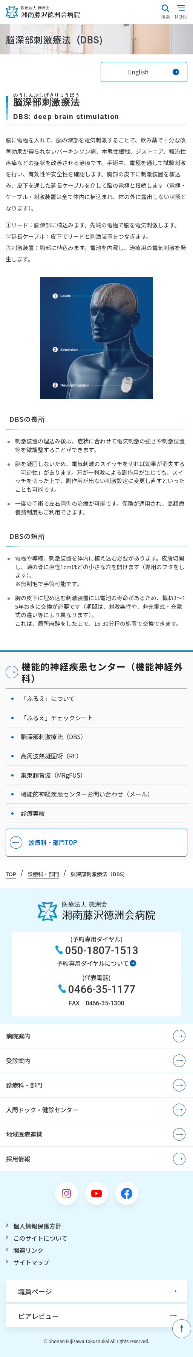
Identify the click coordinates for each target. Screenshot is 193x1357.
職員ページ (35, 1291)
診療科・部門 (43, 874)
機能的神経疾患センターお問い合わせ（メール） (87, 793)
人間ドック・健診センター (42, 1109)
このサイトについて (40, 1238)
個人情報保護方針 (37, 1225)
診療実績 (33, 813)
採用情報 (18, 1158)
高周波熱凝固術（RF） (51, 755)
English (138, 71)
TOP (11, 874)
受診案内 (18, 1060)
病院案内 (18, 1036)
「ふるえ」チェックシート (57, 717)
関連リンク (28, 1250)
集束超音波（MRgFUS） (53, 775)
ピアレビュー (38, 1316)
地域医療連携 (24, 1134)
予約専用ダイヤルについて (93, 963)
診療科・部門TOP (53, 842)
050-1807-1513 (101, 950)
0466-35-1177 (101, 989)
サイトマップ (31, 1262)
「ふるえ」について (48, 698)
